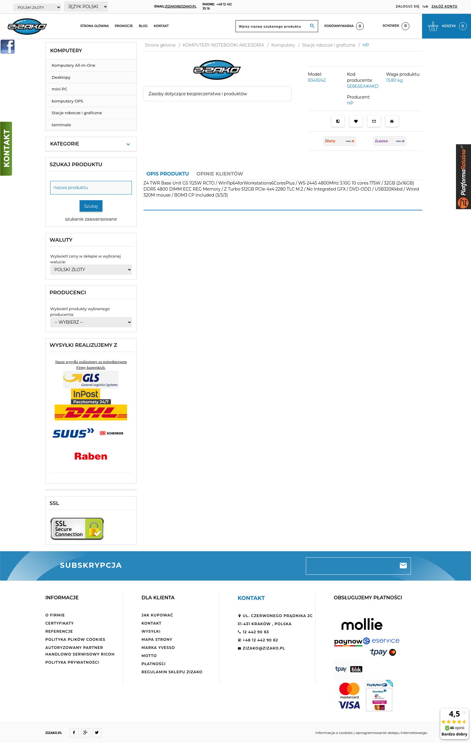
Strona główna (94, 26)
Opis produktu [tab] (168, 174)
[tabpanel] (283, 193)
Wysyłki (151, 631)
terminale (61, 124)
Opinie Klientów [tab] (219, 174)
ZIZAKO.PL (53, 733)
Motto (149, 655)
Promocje (124, 26)
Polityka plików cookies (75, 639)
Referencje (59, 631)
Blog (143, 26)
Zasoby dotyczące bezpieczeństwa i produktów (198, 93)
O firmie (55, 615)
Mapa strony (156, 639)
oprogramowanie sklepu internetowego (391, 732)
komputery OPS (67, 101)
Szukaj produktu (76, 164)
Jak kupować (157, 615)
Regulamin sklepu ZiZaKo (171, 672)
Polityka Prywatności (72, 662)
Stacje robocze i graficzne (77, 112)
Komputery (66, 51)
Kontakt (161, 26)
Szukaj (91, 206)
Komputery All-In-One (73, 65)
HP (350, 103)
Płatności (153, 664)
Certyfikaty (59, 623)
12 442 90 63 (253, 632)
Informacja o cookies (334, 732)
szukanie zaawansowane (91, 219)
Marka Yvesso (158, 647)
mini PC (59, 89)
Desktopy (61, 77)
